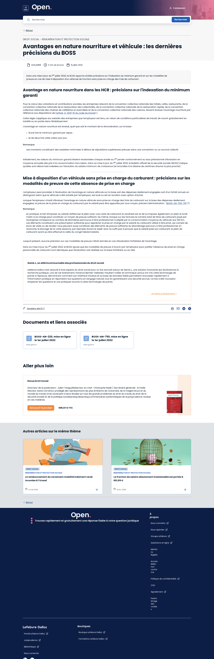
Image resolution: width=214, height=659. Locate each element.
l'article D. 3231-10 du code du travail (75, 113)
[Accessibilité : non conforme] (154, 566)
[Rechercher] (101, 19)
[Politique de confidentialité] (165, 579)
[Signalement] (158, 592)
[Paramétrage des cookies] (154, 603)
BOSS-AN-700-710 (176, 203)
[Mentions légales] (154, 552)
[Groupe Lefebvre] (160, 536)
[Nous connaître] (160, 523)
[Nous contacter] (31, 653)
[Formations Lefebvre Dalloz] (93, 639)
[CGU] (153, 585)
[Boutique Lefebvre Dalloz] (92, 632)
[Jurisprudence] (32, 640)
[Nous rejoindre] (159, 530)
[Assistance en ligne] (161, 543)
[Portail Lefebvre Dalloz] (36, 633)
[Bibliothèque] (31, 647)
